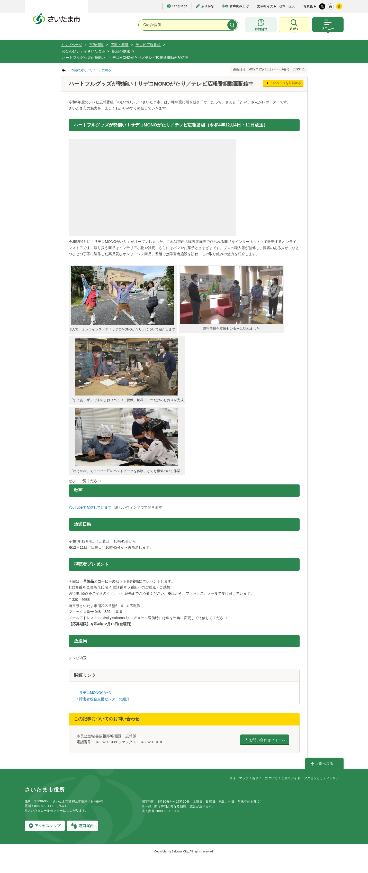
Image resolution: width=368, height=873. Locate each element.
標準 (282, 6)
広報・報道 (120, 45)
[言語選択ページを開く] (177, 6)
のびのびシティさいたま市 (83, 51)
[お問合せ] (261, 24)
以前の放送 (121, 51)
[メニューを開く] (328, 25)
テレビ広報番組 (148, 45)
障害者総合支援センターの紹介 (104, 699)
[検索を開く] (294, 25)
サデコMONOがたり (95, 693)
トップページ (71, 45)
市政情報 (96, 45)
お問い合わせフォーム (267, 740)
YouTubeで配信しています (90, 507)
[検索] (232, 25)
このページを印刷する (285, 83)
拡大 (292, 6)
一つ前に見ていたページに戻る (89, 70)
